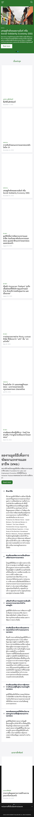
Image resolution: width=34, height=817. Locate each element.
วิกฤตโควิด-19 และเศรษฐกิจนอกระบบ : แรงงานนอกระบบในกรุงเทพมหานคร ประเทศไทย (15, 387)
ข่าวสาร (5, 233)
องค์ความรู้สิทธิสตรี (8, 99)
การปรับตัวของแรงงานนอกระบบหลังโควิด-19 (16, 146)
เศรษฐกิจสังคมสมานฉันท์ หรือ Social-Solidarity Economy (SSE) (16, 191)
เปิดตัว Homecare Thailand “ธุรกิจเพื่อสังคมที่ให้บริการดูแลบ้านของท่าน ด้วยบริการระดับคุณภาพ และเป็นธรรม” (16, 290)
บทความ (5, 142)
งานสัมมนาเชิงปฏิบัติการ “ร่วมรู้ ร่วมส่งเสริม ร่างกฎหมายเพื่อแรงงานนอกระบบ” (17, 435)
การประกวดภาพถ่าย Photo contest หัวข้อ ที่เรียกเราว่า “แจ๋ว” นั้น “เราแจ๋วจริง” (17, 339)
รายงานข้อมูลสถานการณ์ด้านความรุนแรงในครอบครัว (16, 794)
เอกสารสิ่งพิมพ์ (7, 790)
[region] (17, 29)
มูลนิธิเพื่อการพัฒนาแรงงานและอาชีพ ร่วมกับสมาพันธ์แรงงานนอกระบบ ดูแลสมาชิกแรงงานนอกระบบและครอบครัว (16, 240)
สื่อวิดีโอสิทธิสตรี (9, 101)
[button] (16, 51)
